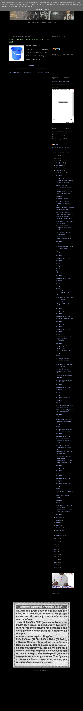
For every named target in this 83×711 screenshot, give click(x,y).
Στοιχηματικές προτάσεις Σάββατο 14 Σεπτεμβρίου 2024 (63, 371)
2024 (56, 160)
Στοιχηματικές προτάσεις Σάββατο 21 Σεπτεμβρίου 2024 (63, 304)
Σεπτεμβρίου (60, 170)
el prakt (57, 144)
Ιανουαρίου (59, 535)
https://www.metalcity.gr (58, 135)
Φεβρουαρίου (60, 533)
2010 (56, 562)
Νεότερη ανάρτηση (14, 72)
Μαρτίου (58, 530)
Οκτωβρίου (59, 168)
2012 (56, 557)
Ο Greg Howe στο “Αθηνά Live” (64, 318)
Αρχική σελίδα (28, 72)
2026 (56, 155)
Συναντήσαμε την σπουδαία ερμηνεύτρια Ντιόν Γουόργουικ (63, 338)
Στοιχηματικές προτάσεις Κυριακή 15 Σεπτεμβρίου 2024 (63, 360)
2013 (56, 554)
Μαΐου (58, 525)
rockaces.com (59, 137)
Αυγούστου (59, 517)
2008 (56, 567)
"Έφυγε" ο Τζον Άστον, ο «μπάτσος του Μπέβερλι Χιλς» (63, 187)
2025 (56, 158)
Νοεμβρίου (59, 165)
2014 (56, 552)
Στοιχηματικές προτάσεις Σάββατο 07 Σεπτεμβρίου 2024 (63, 447)
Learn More (39, 9)
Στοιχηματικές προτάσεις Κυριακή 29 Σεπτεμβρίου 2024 (63, 203)
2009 (56, 564)
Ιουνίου (58, 522)
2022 (56, 541)
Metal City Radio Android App (60, 81)
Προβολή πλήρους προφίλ (60, 147)
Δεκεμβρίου (59, 163)
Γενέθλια (58, 244)
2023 (56, 539)
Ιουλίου (58, 520)
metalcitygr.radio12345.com (62, 139)
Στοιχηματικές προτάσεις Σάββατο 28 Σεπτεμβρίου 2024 (63, 227)
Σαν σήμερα (59, 175)
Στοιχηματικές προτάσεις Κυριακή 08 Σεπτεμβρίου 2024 (63, 440)
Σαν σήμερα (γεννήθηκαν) (63, 178)
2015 (56, 549)
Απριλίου (58, 528)
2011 (56, 559)
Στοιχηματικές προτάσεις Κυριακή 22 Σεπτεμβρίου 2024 (63, 293)
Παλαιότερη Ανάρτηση (43, 72)
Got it (47, 9)
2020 (56, 546)
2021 (56, 544)
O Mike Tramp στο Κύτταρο (63, 173)
